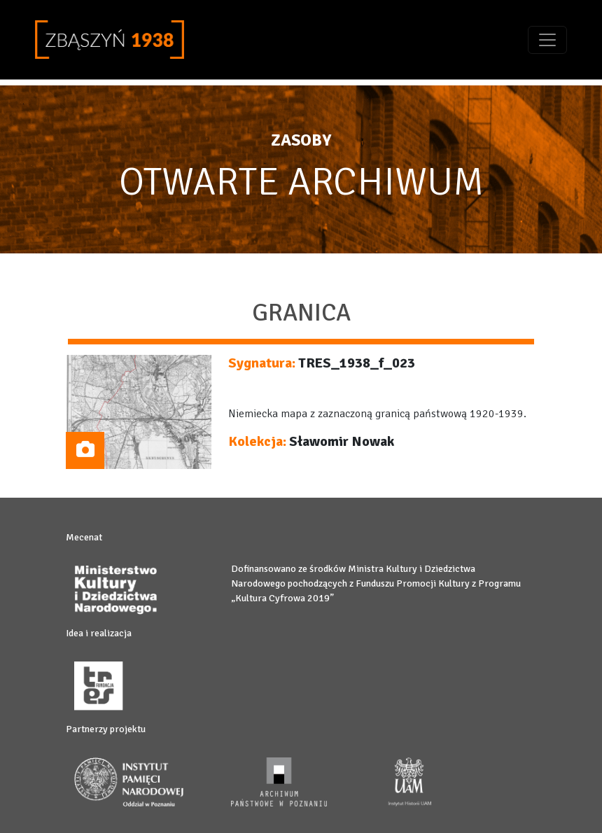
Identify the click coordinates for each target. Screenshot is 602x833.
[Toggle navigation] (547, 40)
